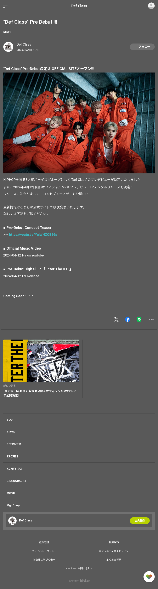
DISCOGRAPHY (16, 481)
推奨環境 (44, 542)
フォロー (142, 46)
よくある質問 (113, 559)
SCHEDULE (14, 444)
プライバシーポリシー (44, 551)
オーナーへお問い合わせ (79, 568)
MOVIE (11, 493)
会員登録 (140, 520)
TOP (10, 419)
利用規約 (114, 542)
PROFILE (12, 456)
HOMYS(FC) (14, 468)
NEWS (7, 32)
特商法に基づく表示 (44, 559)
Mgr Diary (13, 505)
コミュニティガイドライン (114, 551)
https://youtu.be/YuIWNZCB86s (33, 235)
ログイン (151, 5)
